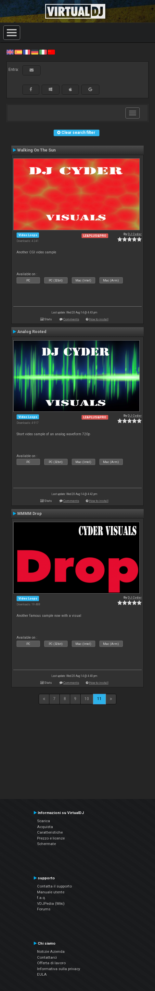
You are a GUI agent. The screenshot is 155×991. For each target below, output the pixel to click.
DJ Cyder (135, 234)
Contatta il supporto (54, 886)
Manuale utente (50, 892)
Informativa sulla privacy (58, 969)
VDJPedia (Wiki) (51, 903)
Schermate (46, 843)
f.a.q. (41, 897)
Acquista (45, 826)
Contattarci (47, 957)
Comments (71, 319)
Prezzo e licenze (51, 838)
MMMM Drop (29, 513)
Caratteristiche (50, 832)
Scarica (43, 821)
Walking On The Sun (36, 150)
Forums (43, 909)
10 (86, 698)
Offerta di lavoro (51, 963)
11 (99, 698)
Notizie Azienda (51, 951)
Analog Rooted (31, 331)
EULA (42, 974)
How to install (99, 319)
